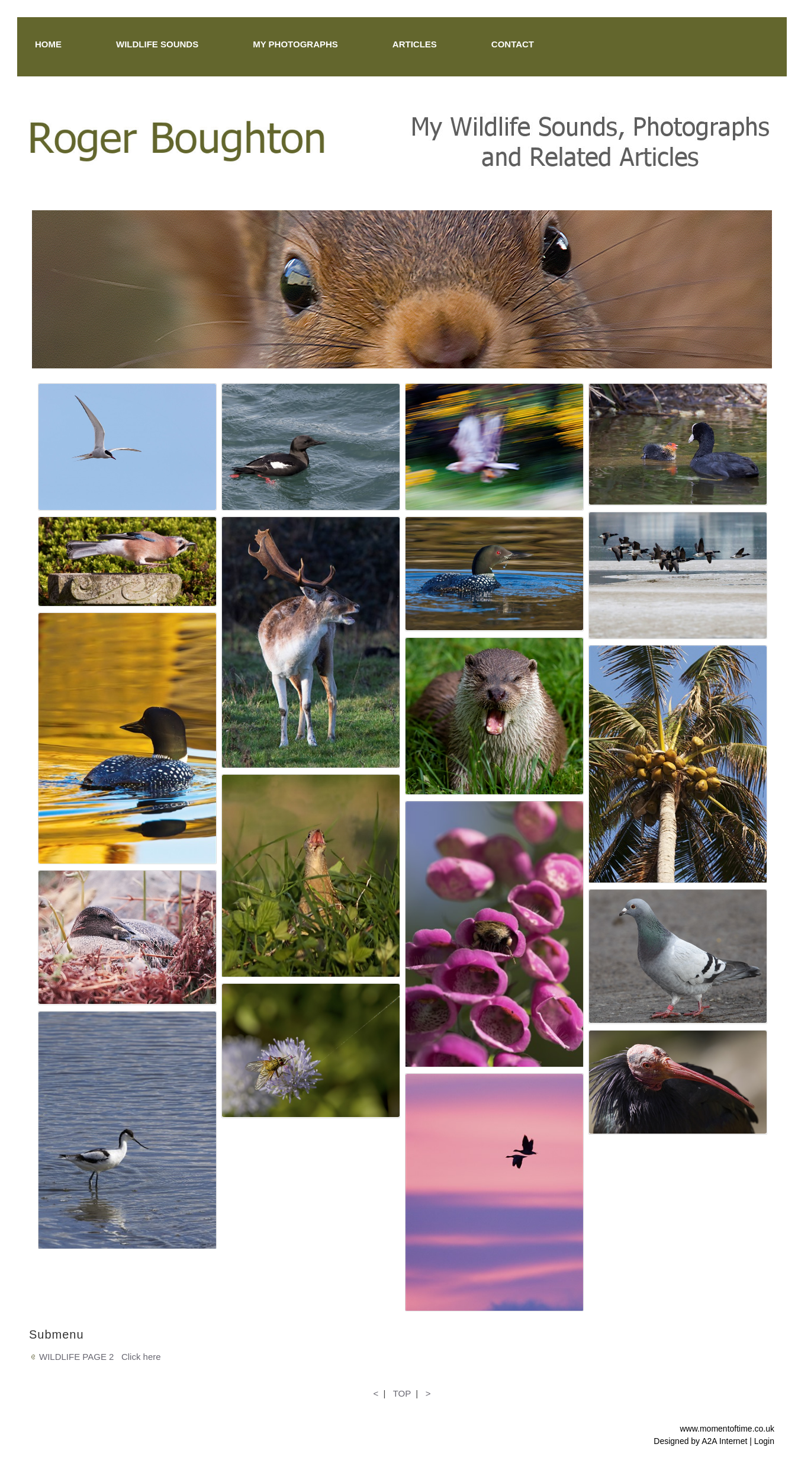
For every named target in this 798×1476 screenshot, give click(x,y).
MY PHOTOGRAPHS (295, 44)
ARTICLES (414, 44)
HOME (48, 44)
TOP (402, 1393)
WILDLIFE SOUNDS (157, 44)
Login (764, 1441)
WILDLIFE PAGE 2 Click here (100, 1357)
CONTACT (512, 44)
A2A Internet (724, 1441)
